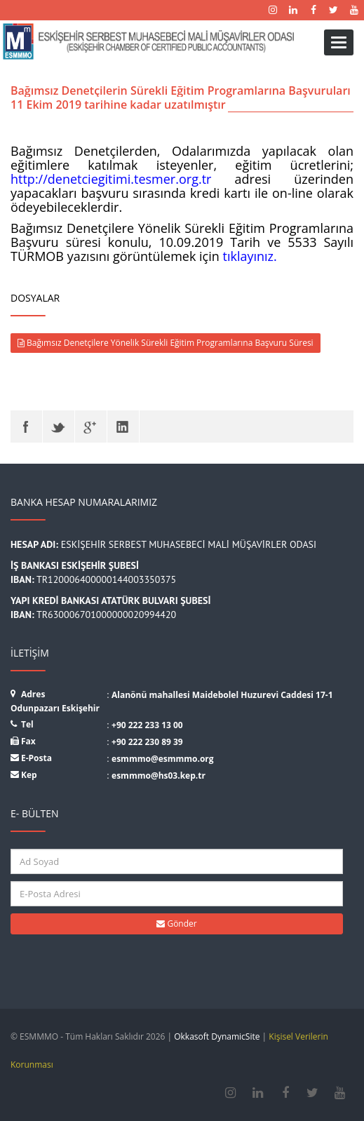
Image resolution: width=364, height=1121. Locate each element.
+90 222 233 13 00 (147, 725)
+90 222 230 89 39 (147, 742)
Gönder (176, 923)
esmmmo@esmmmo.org (163, 759)
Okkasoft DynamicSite (216, 1036)
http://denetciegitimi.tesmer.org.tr (111, 178)
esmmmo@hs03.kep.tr (158, 775)
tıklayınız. (250, 256)
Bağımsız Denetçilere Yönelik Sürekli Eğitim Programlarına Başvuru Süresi (166, 343)
